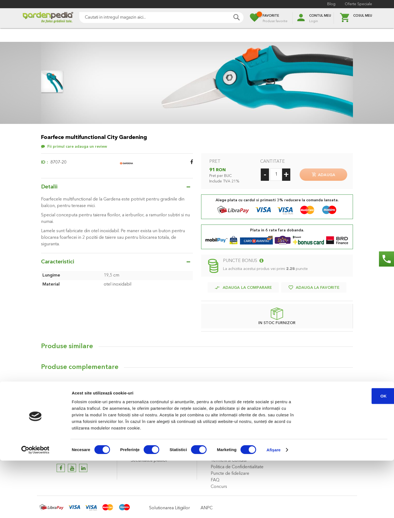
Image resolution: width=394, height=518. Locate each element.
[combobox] (161, 17)
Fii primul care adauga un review (77, 147)
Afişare (273, 507)
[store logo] (48, 18)
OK (348, 453)
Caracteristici (57, 262)
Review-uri (57, 385)
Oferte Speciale (358, 4)
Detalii (49, 187)
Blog (331, 4)
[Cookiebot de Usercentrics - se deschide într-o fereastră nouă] (35, 507)
